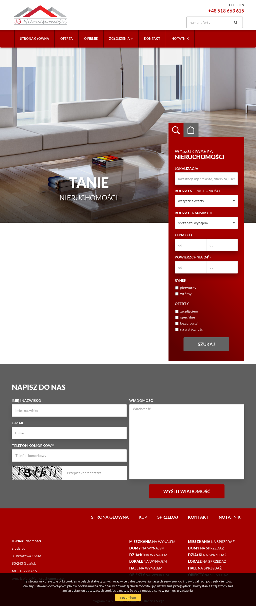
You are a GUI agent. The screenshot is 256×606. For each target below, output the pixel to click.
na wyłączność (189, 329)
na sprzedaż (211, 541)
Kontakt (152, 39)
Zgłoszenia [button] (121, 39)
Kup (143, 517)
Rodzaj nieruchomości (197, 191)
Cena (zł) (183, 235)
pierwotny (185, 287)
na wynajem (152, 541)
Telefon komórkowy (33, 445)
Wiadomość (141, 400)
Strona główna (34, 39)
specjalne (185, 317)
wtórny (183, 293)
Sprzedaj (167, 517)
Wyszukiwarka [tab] (176, 130)
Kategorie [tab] (191, 130)
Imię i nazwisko (26, 400)
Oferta (66, 39)
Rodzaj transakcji (193, 213)
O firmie (91, 39)
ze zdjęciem (186, 311)
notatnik (180, 39)
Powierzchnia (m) (193, 257)
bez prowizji (186, 323)
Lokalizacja (186, 168)
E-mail (18, 423)
